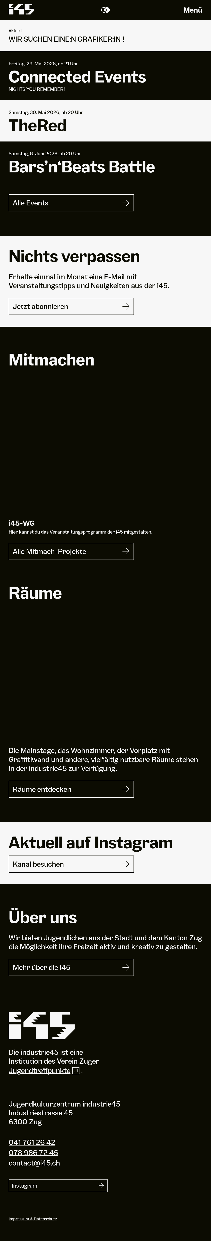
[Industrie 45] (42, 1026)
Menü (192, 10)
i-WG (22, 523)
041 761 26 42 (32, 1142)
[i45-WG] (105, 450)
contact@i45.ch (34, 1163)
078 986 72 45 (33, 1152)
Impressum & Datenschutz (33, 1218)
